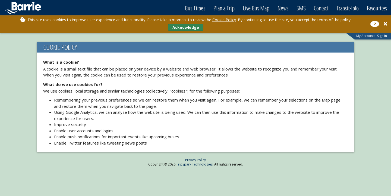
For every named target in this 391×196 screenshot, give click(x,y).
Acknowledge (185, 27)
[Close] (385, 23)
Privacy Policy (195, 160)
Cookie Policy (224, 19)
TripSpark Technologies (194, 164)
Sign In (382, 35)
